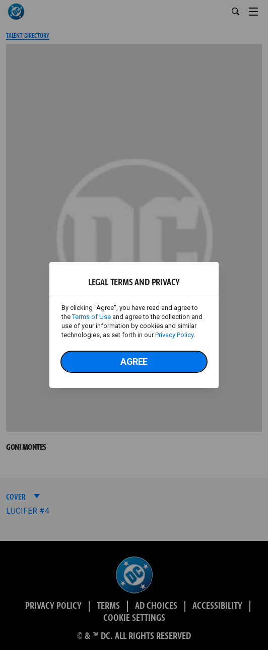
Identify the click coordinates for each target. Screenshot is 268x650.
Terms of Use (91, 316)
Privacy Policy (174, 335)
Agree (134, 361)
